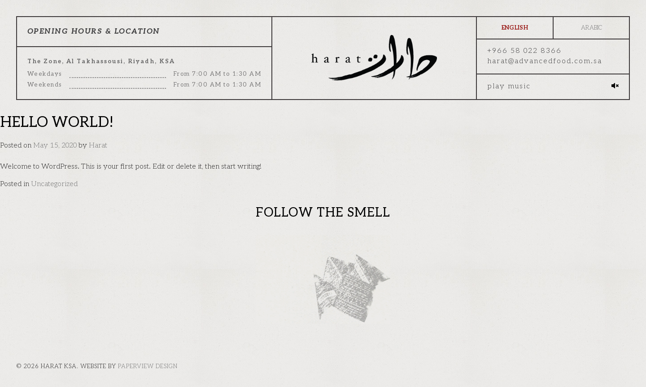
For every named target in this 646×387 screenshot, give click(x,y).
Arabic (591, 27)
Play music (509, 86)
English (514, 27)
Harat (98, 145)
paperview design (148, 366)
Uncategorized (54, 184)
